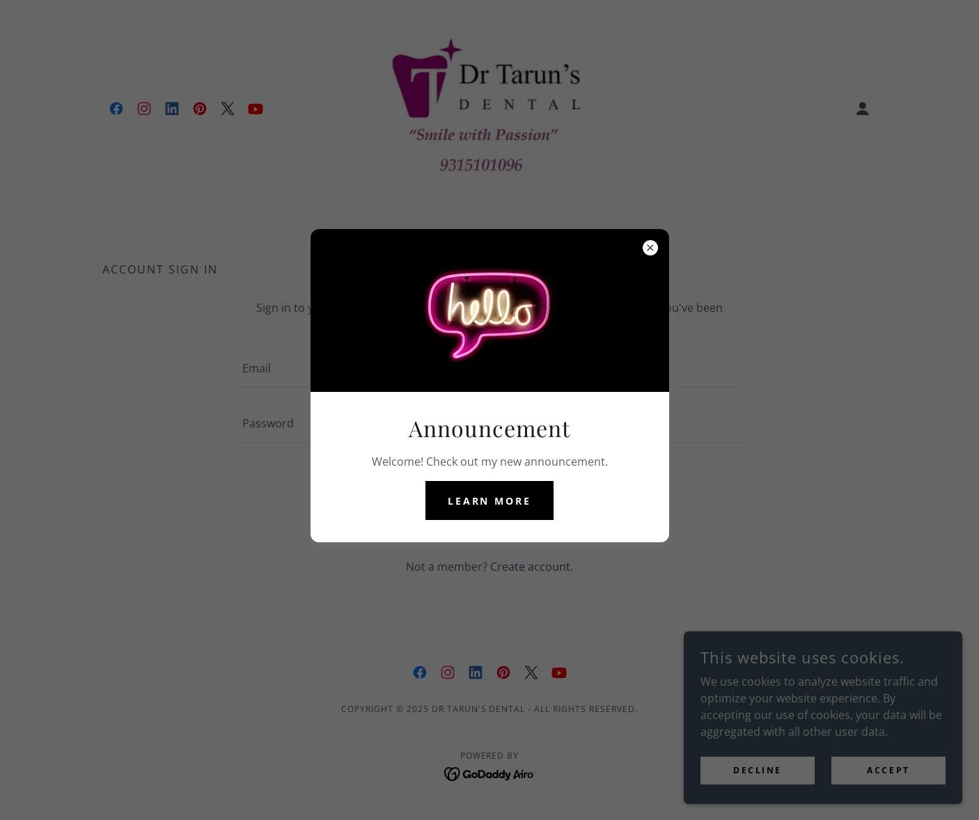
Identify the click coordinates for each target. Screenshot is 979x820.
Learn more (490, 500)
